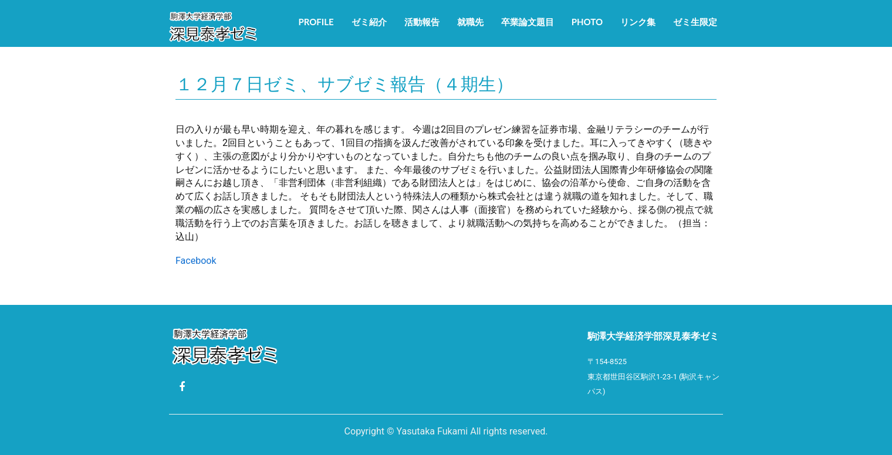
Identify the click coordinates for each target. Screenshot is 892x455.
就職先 (470, 21)
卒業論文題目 (527, 21)
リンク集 (638, 21)
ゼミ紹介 (369, 21)
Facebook (195, 260)
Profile (315, 21)
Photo (587, 21)
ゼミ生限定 (695, 21)
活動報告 (422, 21)
